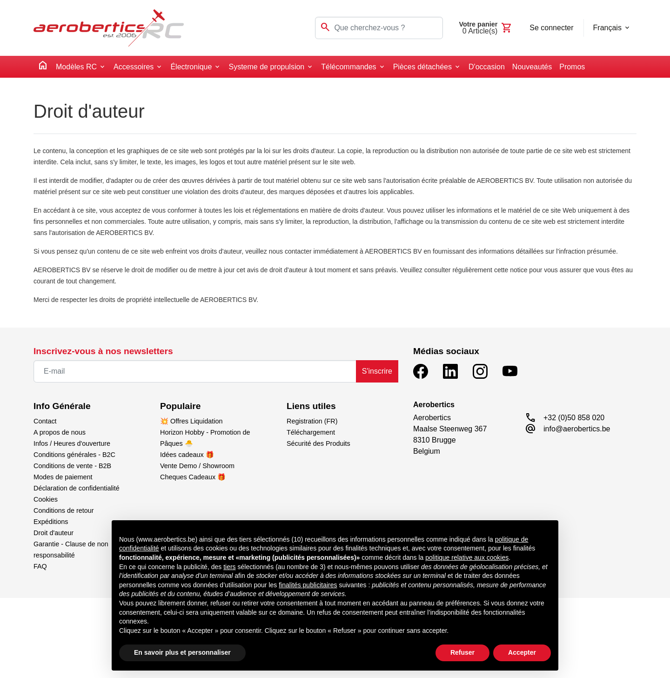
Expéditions (51, 521)
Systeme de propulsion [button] (266, 67)
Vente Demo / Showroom (197, 466)
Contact (45, 421)
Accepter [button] (522, 652)
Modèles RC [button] (76, 67)
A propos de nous (60, 432)
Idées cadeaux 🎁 (187, 454)
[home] (43, 67)
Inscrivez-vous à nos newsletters (103, 351)
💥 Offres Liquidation (191, 421)
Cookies (46, 499)
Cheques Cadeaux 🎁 (193, 477)
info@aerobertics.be (576, 429)
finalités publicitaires (308, 585)
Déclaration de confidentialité (77, 488)
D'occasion (487, 67)
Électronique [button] (191, 67)
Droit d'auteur (54, 533)
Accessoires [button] (134, 67)
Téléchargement (311, 432)
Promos (572, 67)
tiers (229, 567)
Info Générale (62, 406)
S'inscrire (377, 371)
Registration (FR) (312, 421)
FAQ (40, 566)
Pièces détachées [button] (422, 67)
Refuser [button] (462, 652)
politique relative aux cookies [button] (467, 557)
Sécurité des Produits (318, 443)
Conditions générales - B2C (74, 454)
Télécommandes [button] (348, 67)
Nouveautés (532, 67)
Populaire (180, 406)
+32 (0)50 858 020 (573, 418)
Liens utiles (311, 406)
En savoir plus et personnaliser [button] (182, 652)
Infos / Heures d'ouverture (72, 443)
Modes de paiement (63, 477)
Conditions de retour (64, 510)
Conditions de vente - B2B (72, 466)
